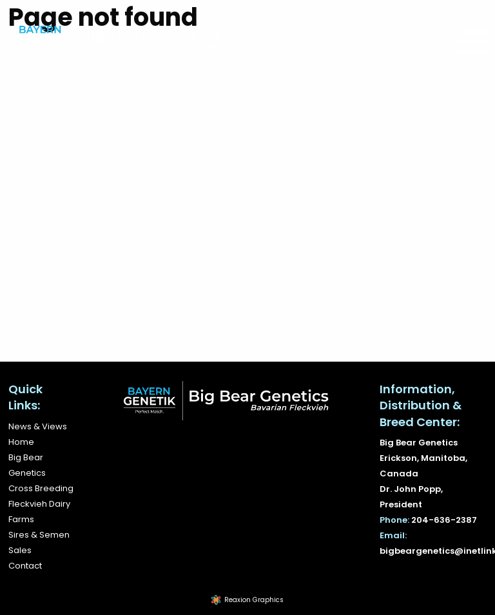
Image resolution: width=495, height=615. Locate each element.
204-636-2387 (444, 520)
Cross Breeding (40, 488)
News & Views (37, 426)
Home (21, 442)
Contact (25, 566)
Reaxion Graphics (254, 600)
